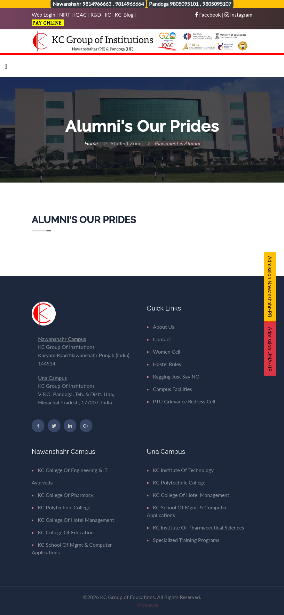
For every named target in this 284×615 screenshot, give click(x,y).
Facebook (208, 14)
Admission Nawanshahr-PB (270, 286)
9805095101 (184, 4)
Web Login (44, 14)
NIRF (64, 14)
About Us (160, 327)
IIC (108, 14)
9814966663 (97, 4)
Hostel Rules (164, 364)
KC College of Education (63, 532)
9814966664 (129, 4)
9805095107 (216, 4)
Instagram (238, 14)
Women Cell (163, 352)
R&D (96, 14)
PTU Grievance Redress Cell (181, 401)
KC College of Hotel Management (73, 520)
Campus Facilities (169, 389)
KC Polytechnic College (61, 507)
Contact (159, 339)
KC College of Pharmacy (62, 495)
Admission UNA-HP (270, 349)
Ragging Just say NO (173, 376)
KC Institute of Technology (180, 470)
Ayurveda (42, 482)
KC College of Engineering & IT (69, 470)
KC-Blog (124, 14)
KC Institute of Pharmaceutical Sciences (195, 527)
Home (91, 143)
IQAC (80, 14)
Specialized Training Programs (183, 540)
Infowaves (146, 605)
